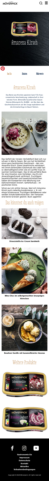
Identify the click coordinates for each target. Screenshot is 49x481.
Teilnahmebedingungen (24, 469)
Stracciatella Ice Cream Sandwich (24, 241)
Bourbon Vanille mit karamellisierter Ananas (24, 353)
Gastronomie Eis (24, 454)
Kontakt (24, 463)
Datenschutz (24, 460)
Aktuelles (24, 466)
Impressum (24, 457)
